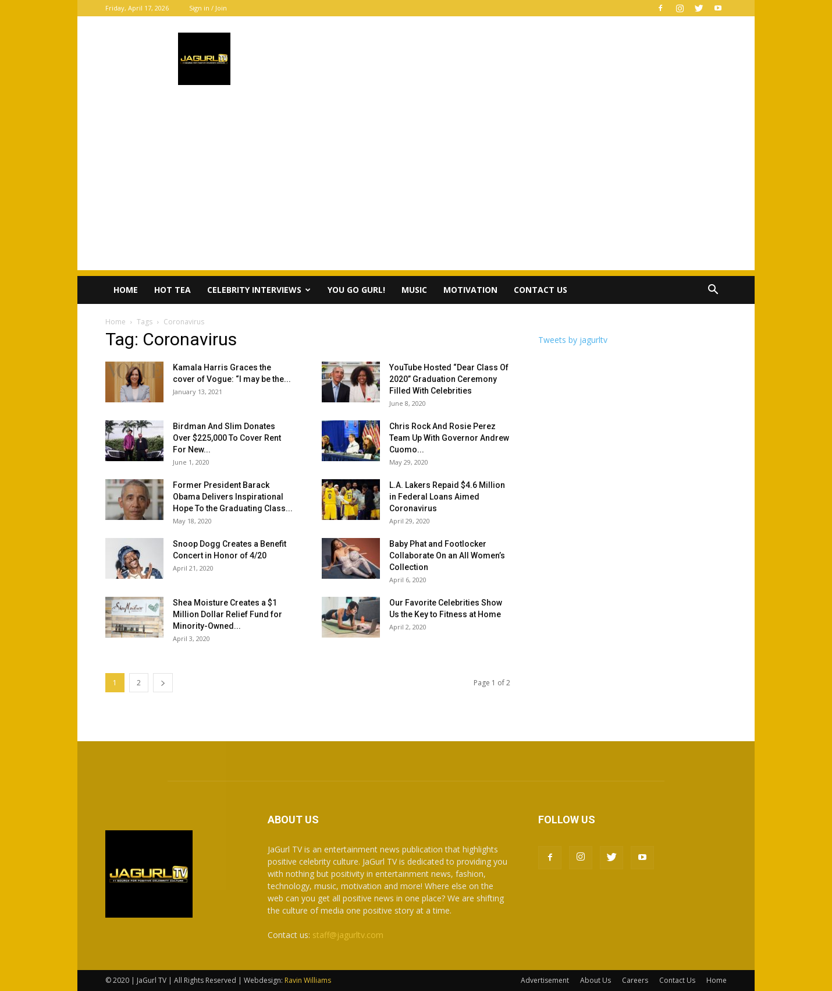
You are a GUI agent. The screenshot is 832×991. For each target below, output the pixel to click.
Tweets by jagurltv (572, 339)
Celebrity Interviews (259, 289)
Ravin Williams (309, 980)
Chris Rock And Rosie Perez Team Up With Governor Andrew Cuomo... (449, 438)
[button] (713, 290)
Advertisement (545, 980)
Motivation (470, 289)
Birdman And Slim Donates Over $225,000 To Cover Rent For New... (227, 438)
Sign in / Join (208, 7)
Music (414, 289)
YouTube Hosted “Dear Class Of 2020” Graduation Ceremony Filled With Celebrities (449, 379)
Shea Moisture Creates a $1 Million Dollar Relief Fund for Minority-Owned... (227, 614)
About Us (595, 980)
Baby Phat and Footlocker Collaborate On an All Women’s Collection (447, 555)
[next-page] (163, 682)
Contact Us (540, 289)
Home (125, 289)
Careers (635, 980)
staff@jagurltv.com (347, 934)
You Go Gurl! (356, 289)
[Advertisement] (416, 188)
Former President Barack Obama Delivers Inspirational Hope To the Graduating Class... (233, 496)
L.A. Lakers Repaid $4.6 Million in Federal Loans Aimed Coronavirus (447, 496)
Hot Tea (172, 289)
